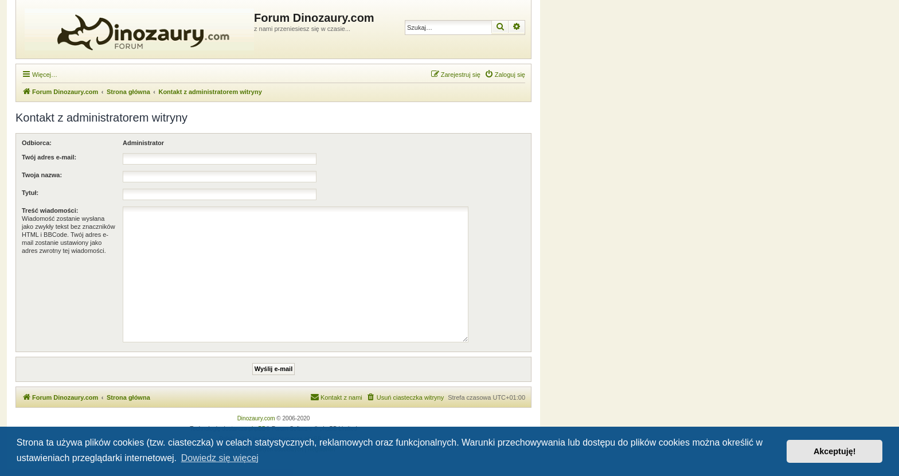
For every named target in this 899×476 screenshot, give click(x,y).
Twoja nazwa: (42, 174)
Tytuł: (30, 192)
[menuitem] (504, 74)
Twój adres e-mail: (49, 157)
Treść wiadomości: (50, 210)
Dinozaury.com (256, 418)
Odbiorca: (37, 142)
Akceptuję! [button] (835, 451)
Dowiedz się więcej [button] (220, 458)
